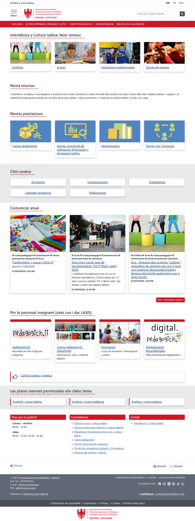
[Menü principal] (14, 13)
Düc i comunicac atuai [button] (170, 300)
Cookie (115, 503)
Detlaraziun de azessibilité (65, 503)
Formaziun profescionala (117, 67)
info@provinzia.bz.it (28, 484)
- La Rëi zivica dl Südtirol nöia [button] (161, 494)
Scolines (17, 24)
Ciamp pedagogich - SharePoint (70, 348)
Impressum (89, 503)
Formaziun (108, 347)
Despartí (159, 466)
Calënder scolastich (38, 192)
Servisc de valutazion (130, 24)
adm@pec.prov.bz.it (26, 488)
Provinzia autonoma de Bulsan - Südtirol (39, 477)
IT (174, 3)
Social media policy (133, 503)
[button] (159, 484)
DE (181, 3)
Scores (61, 67)
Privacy (103, 503)
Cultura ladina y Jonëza (36, 375)
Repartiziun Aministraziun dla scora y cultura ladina (98, 434)
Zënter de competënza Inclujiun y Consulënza (99, 448)
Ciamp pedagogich (81, 24)
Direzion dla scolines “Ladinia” (90, 452)
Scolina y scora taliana (146, 401)
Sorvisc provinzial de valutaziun (91, 444)
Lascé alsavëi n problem (171, 477)
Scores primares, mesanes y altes (46, 24)
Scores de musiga (157, 67)
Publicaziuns (97, 192)
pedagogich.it (21, 347)
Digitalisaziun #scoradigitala (155, 348)
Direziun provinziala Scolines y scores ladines (99, 427)
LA (168, 3)
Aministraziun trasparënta (130, 477)
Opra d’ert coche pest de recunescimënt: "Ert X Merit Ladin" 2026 (94, 266)
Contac (151, 477)
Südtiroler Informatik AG (35, 494)
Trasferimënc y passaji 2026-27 (33, 262)
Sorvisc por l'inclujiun (160, 146)
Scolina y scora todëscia (88, 401)
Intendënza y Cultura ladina (148, 423)
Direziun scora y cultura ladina (90, 423)
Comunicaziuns (97, 182)
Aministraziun (105, 24)
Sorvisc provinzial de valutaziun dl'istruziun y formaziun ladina (73, 149)
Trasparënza (157, 182)
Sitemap (17, 465)
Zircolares (38, 182)
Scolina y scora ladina (27, 401)
